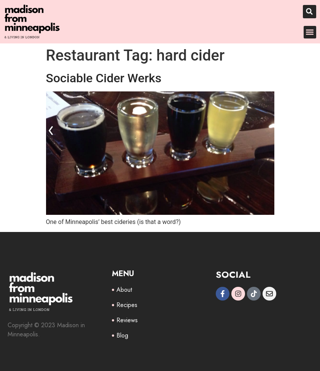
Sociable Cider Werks (104, 78)
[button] (309, 11)
